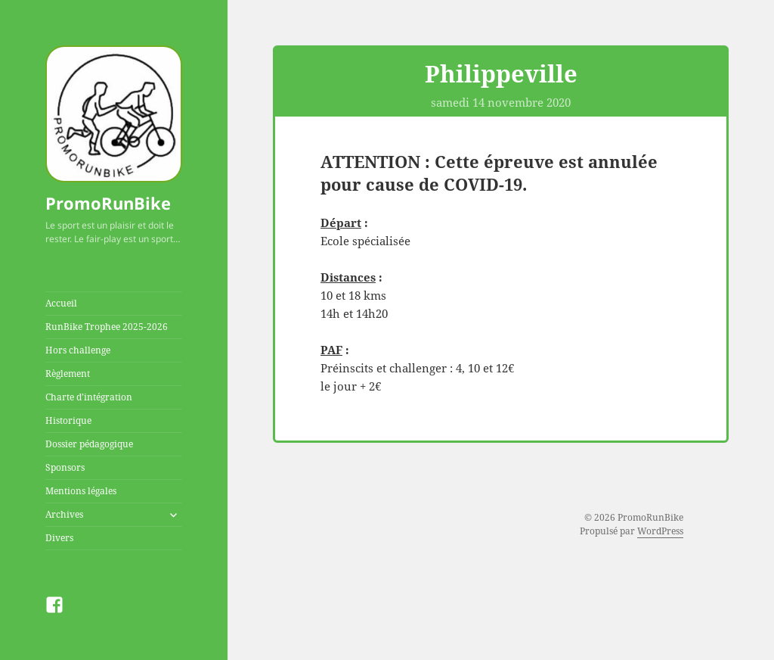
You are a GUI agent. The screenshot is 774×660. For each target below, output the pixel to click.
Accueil (61, 303)
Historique (68, 420)
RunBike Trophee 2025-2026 (106, 326)
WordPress (660, 531)
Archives (64, 514)
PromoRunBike (108, 202)
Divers (59, 537)
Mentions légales (80, 490)
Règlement (67, 373)
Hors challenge (77, 350)
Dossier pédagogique (89, 443)
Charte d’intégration (88, 397)
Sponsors (65, 467)
